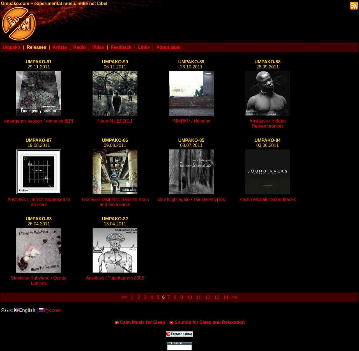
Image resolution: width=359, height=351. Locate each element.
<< (124, 297)
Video (98, 47)
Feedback (121, 47)
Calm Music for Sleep (139, 322)
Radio (79, 47)
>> (235, 297)
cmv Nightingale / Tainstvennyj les (191, 199)
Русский (50, 310)
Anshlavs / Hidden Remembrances (268, 123)
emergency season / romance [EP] (38, 121)
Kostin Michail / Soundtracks (268, 199)
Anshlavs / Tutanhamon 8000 (115, 278)
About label (168, 47)
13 (216, 297)
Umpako (11, 47)
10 (189, 297)
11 (198, 297)
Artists (60, 47)
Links (144, 47)
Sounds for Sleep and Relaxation (207, 322)
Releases (36, 47)
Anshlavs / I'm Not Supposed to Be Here (39, 202)
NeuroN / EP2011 (114, 121)
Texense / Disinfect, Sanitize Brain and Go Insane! (115, 202)
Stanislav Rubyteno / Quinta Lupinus (38, 280)
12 (207, 297)
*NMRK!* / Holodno (191, 121)
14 (225, 297)
